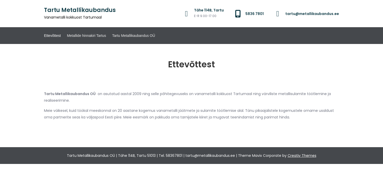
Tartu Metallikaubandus (80, 10)
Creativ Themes (302, 155)
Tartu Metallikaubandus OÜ (133, 36)
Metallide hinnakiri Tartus (86, 36)
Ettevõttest (52, 36)
